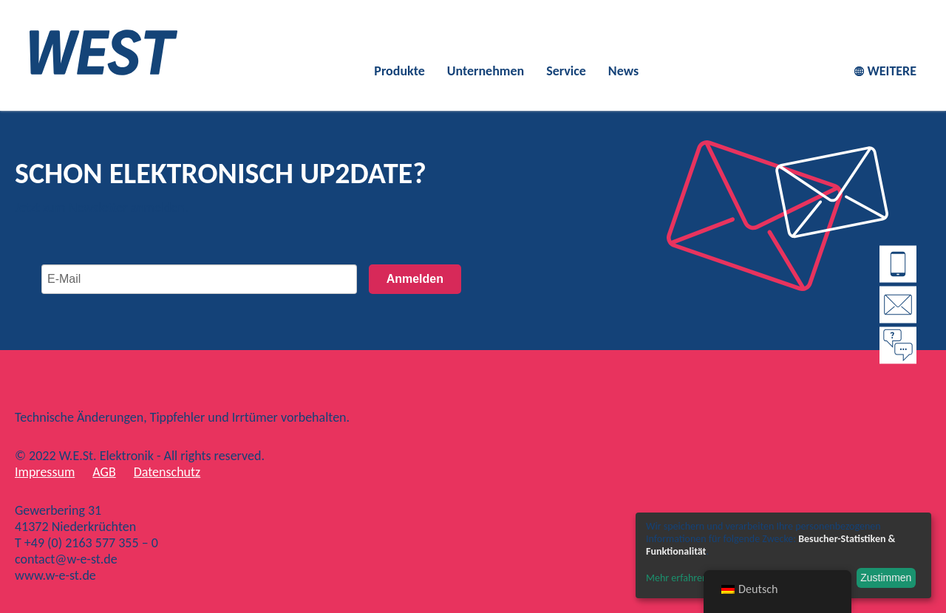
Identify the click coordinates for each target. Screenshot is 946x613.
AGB (103, 472)
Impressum (45, 472)
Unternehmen (485, 71)
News (623, 71)
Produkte (399, 71)
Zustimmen (885, 577)
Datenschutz (167, 472)
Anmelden (415, 279)
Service (566, 71)
